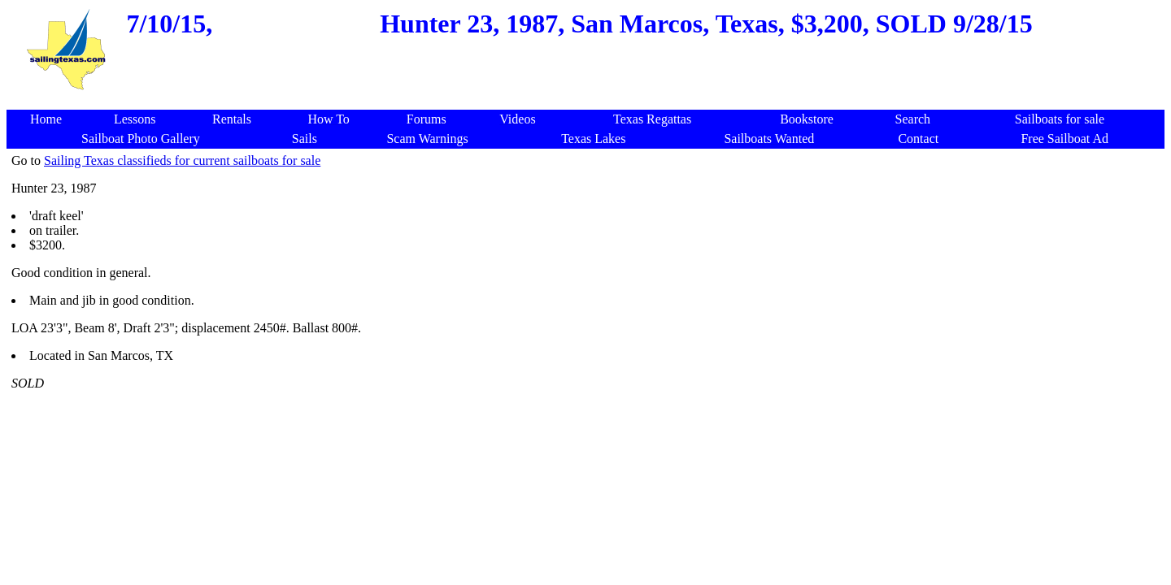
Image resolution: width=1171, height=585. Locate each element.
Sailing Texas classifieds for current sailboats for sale (182, 160)
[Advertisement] (588, 101)
